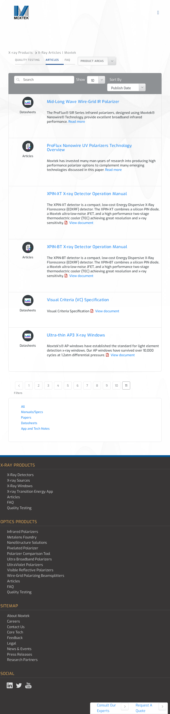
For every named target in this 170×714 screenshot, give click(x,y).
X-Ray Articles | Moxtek (57, 53)
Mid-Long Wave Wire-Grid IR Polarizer (83, 101)
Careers (13, 621)
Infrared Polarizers (22, 531)
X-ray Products (22, 53)
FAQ (67, 60)
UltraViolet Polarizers (25, 564)
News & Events (19, 649)
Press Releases (19, 654)
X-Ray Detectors (20, 475)
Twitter (19, 685)
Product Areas (92, 61)
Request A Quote (144, 708)
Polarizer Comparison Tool (28, 553)
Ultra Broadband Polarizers (29, 559)
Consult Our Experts (106, 708)
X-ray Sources (18, 480)
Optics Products (18, 521)
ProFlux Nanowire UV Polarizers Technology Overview (89, 148)
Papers (26, 417)
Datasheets (29, 423)
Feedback (15, 637)
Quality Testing (27, 60)
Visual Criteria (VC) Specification (78, 300)
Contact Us (16, 627)
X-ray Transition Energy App (30, 491)
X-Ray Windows (20, 486)
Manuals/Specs (32, 412)
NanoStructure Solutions (27, 542)
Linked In (10, 685)
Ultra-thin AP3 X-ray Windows (76, 335)
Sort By (116, 79)
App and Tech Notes (35, 429)
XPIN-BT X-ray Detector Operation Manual (87, 246)
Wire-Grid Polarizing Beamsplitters (35, 575)
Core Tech (15, 632)
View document (80, 223)
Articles (52, 60)
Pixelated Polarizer (22, 548)
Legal (11, 643)
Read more (76, 121)
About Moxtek (18, 615)
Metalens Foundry (22, 537)
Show (80, 79)
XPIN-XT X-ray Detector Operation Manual (87, 193)
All (23, 407)
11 (126, 386)
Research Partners (22, 659)
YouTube (29, 685)
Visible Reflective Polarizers (30, 570)
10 (116, 386)
